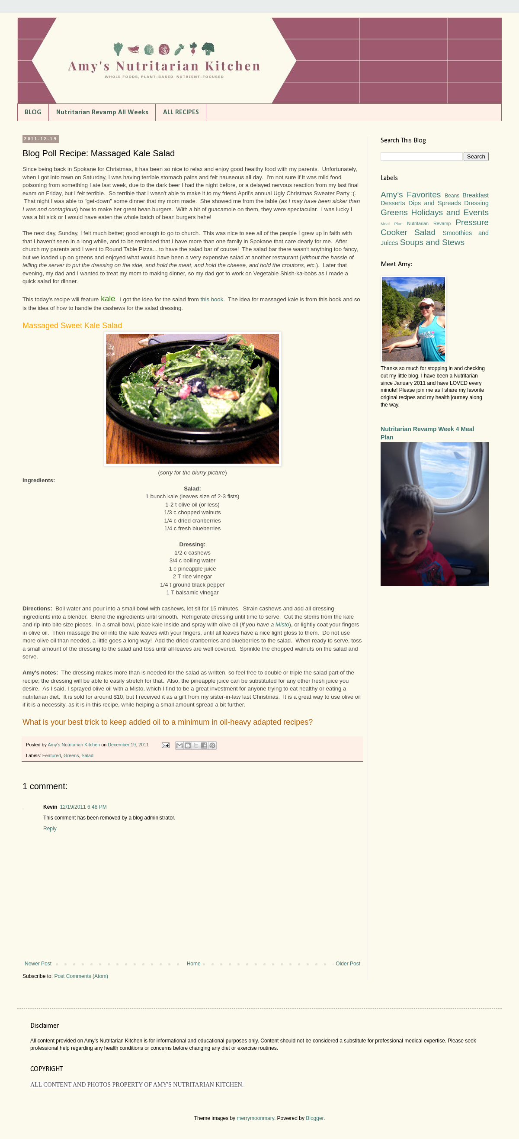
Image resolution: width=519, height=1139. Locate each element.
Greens (71, 755)
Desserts (393, 203)
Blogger (315, 1118)
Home (194, 964)
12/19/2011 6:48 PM (83, 807)
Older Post (348, 964)
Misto (282, 624)
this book (211, 299)
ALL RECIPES (181, 112)
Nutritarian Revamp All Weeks (102, 112)
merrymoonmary (255, 1118)
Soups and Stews (432, 242)
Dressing (476, 203)
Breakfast (475, 195)
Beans (452, 196)
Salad (87, 755)
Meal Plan (392, 223)
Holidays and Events (450, 212)
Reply (50, 829)
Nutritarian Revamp (429, 223)
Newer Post (38, 964)
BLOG (33, 112)
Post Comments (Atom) (81, 976)
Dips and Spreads (434, 203)
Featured (51, 755)
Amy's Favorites (411, 194)
